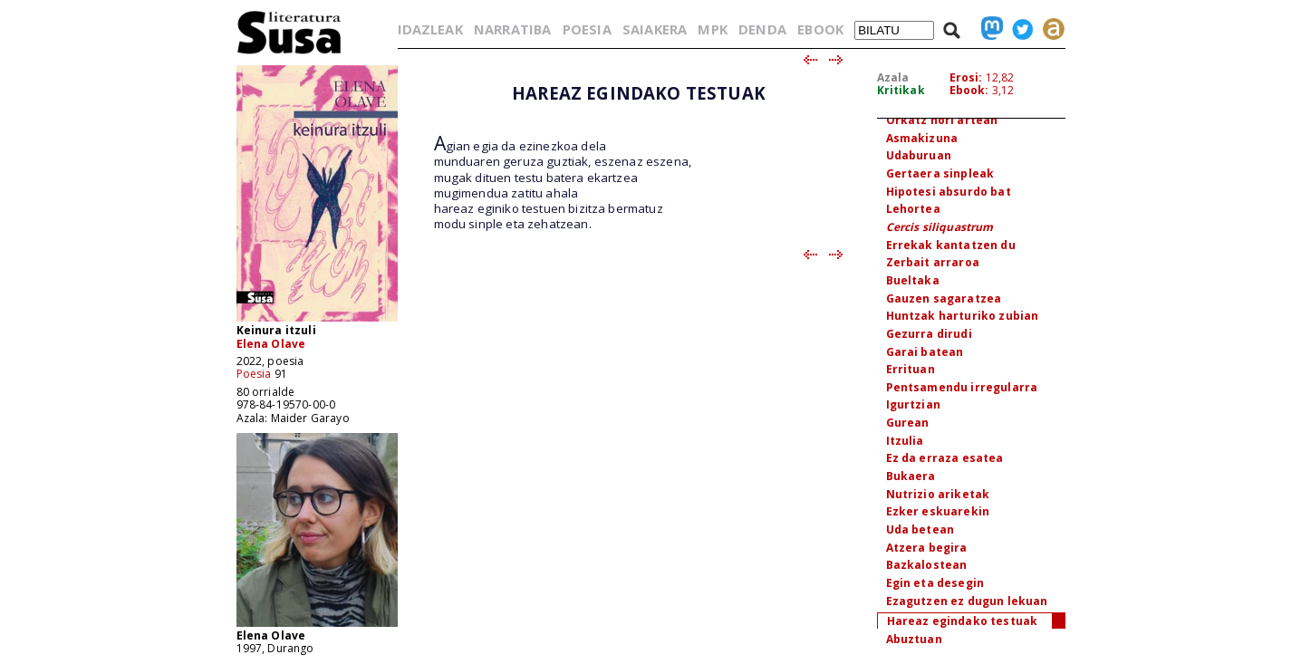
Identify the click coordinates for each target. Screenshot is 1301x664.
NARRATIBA (512, 29)
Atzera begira (927, 547)
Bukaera (911, 476)
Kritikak (901, 90)
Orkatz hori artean (942, 120)
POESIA (587, 29)
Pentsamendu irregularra (962, 387)
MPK (712, 29)
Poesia (254, 373)
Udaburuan (918, 155)
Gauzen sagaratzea (944, 298)
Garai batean (925, 352)
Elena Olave (271, 343)
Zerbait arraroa (932, 262)
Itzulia (905, 440)
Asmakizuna (922, 138)
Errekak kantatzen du (951, 245)
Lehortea (913, 209)
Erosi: (966, 77)
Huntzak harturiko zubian (962, 315)
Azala (893, 77)
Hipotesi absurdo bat (948, 191)
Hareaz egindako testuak (962, 621)
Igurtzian (913, 404)
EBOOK (820, 29)
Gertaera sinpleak (940, 173)
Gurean (908, 422)
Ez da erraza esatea (945, 458)
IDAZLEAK (430, 29)
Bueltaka (913, 280)
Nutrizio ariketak (938, 494)
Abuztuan (914, 639)
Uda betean (920, 529)
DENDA (762, 29)
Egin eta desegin (935, 583)
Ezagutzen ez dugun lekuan (967, 601)
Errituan (910, 369)
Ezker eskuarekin (938, 511)
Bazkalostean (927, 565)
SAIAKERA (654, 29)
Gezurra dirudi (929, 334)
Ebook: (969, 90)
